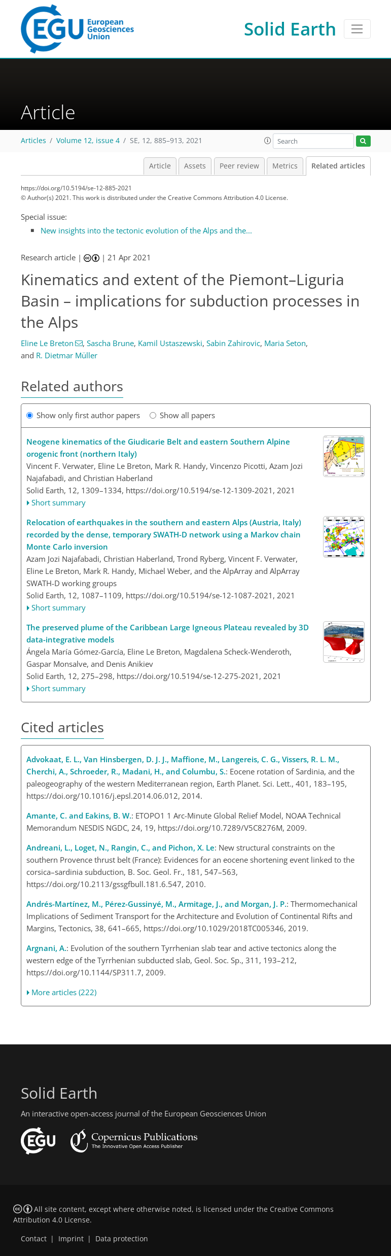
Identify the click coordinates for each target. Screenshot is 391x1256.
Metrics (285, 166)
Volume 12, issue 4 (88, 140)
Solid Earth (290, 29)
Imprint (71, 1238)
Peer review (239, 166)
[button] (267, 140)
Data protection (121, 1238)
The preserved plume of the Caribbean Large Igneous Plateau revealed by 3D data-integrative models (167, 633)
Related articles (338, 166)
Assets (195, 166)
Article (160, 166)
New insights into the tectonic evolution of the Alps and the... (146, 230)
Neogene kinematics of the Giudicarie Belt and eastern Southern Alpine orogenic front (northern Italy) (158, 447)
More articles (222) (63, 992)
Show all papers (182, 415)
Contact (34, 1238)
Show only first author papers (83, 415)
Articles (33, 140)
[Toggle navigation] (357, 29)
